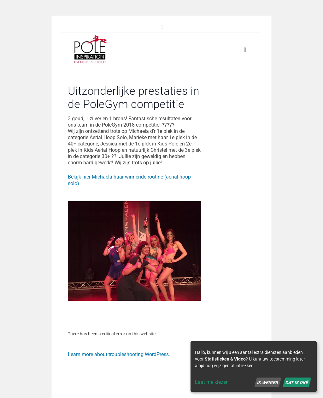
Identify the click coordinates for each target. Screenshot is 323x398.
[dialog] (254, 366)
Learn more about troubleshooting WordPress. (119, 354)
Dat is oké (297, 382)
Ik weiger (267, 382)
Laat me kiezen (212, 382)
